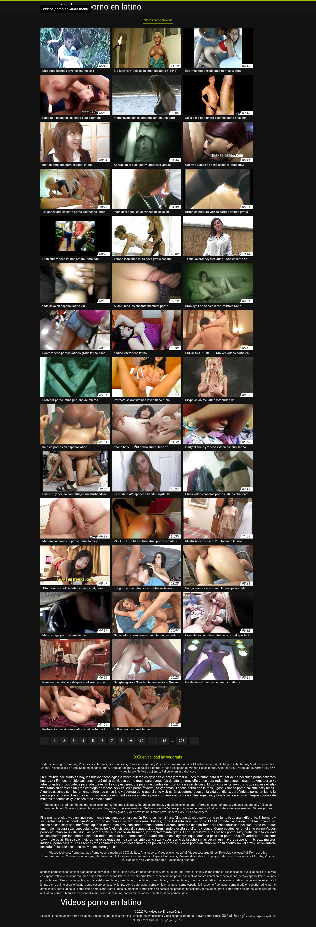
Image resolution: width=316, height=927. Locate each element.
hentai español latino (252, 877)
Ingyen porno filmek (208, 917)
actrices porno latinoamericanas (60, 873)
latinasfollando (58, 882)
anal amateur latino (191, 873)
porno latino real (256, 890)
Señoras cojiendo (172, 773)
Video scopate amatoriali (179, 917)
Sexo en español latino (127, 769)
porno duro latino (137, 886)
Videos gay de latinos (58, 806)
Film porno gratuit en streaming (111, 917)
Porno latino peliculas (113, 810)
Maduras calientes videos (60, 769)
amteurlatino (170, 873)
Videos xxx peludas (214, 769)
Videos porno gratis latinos (65, 766)
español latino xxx (194, 877)
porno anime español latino (66, 886)
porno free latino (217, 886)
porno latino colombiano (123, 890)
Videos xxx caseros (185, 769)
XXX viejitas (129, 854)
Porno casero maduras (102, 854)
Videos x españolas (258, 806)
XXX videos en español (223, 766)
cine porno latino (93, 877)
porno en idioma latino (163, 886)
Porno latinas (75, 854)
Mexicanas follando (193, 861)
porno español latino (192, 886)
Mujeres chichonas (255, 766)
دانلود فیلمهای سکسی (259, 917)
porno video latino (111, 894)
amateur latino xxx (122, 873)
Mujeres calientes (128, 806)
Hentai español (112, 858)
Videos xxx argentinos (206, 854)
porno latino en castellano (156, 890)
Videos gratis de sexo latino (95, 806)
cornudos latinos (115, 877)
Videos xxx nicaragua (84, 858)
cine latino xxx (72, 877)
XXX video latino (146, 773)
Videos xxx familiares (249, 858)
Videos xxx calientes (244, 769)
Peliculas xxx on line (95, 769)
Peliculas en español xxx (204, 773)
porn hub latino (178, 882)
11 (153, 742)
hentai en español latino (222, 877)
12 (164, 742)
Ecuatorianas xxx (55, 858)
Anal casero (147, 854)
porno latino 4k (66, 890)
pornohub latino (160, 894)
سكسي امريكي (174, 921)
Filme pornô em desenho (147, 917)
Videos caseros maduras (187, 766)
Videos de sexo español (189, 806)
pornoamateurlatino (136, 894)
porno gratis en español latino (248, 886)
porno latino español (187, 890)
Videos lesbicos (52, 854)
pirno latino (127, 882)
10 (141, 742)
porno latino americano (91, 890)
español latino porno (168, 877)
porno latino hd (235, 890)
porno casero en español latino (104, 886)
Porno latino (108, 773)
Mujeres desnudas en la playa (211, 858)
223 (181, 742)
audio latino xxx (254, 873)
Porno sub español (154, 766)
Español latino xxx (176, 858)
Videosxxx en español (173, 854)
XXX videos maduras (162, 861)
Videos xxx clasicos (131, 861)
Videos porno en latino (158, 21)
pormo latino (159, 882)
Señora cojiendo (179, 810)
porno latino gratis (213, 890)
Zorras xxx (125, 773)
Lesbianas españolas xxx (143, 858)
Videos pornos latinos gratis (120, 813)
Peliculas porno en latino (63, 810)
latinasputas (77, 882)
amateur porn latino (147, 873)
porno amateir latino (203, 882)
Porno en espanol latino (230, 810)
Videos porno (201, 810)
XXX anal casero (217, 813)
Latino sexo (176, 813)
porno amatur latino (230, 882)
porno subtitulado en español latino (76, 894)
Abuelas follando (157, 769)
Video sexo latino (154, 813)
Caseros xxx (195, 813)
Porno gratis (265, 854)
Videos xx (90, 810)
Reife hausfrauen (51, 917)
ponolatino (142, 882)
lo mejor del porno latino (102, 882)
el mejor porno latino (141, 877)
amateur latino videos (96, 873)
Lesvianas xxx (129, 766)
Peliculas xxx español (239, 854)
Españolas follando (156, 806)
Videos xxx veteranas (102, 766)
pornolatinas (179, 894)
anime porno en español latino (223, 873)
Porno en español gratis (225, 806)
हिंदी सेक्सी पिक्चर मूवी (233, 917)
